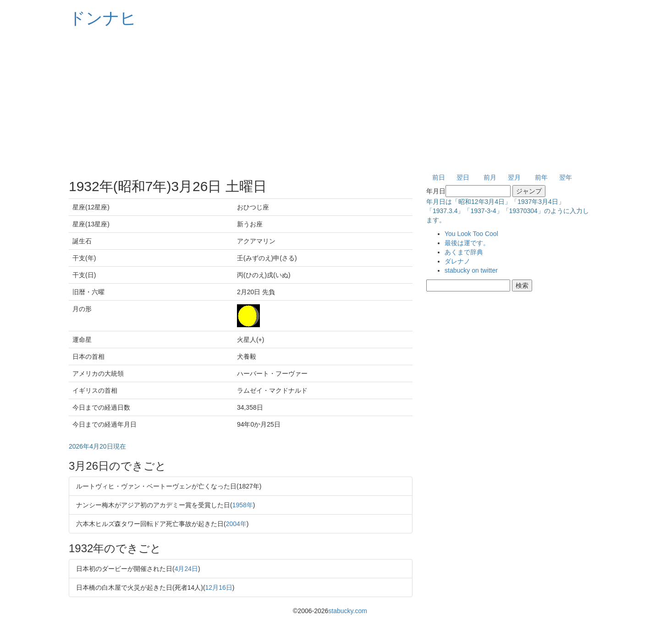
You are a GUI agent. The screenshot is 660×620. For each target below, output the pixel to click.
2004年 (236, 523)
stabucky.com (347, 611)
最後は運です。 (467, 243)
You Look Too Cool (471, 233)
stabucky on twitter (471, 270)
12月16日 (218, 587)
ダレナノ (457, 261)
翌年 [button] (565, 177)
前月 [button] (490, 177)
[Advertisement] (330, 101)
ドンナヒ (103, 18)
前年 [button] (541, 177)
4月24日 (186, 568)
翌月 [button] (514, 177)
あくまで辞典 (464, 252)
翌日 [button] (462, 177)
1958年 (242, 505)
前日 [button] (438, 177)
